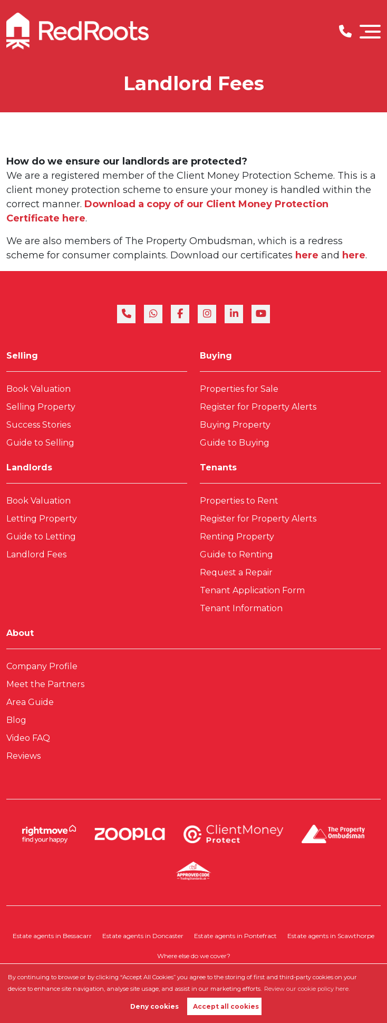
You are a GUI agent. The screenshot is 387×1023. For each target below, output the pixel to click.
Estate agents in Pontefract (235, 936)
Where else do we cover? (193, 956)
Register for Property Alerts (258, 407)
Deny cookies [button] (154, 1006)
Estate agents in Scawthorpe (330, 936)
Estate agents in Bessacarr (52, 936)
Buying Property (235, 425)
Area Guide (30, 702)
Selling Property (40, 407)
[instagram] (207, 314)
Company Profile (42, 666)
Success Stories (38, 425)
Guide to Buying (234, 443)
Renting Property (237, 537)
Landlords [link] (29, 467)
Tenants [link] (218, 467)
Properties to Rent (239, 501)
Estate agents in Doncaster (142, 936)
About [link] (20, 633)
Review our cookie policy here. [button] (307, 988)
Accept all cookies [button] (226, 1006)
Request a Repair (236, 572)
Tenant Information (241, 608)
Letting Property (41, 519)
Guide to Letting (41, 537)
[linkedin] (234, 314)
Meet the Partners (45, 684)
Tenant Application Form (252, 590)
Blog (16, 720)
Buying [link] (216, 356)
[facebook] (180, 314)
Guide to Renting (236, 554)
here (308, 255)
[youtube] (260, 314)
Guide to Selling (40, 443)
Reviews (23, 756)
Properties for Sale (239, 389)
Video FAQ (28, 738)
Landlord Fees (36, 554)
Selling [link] (22, 356)
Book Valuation (38, 389)
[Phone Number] (345, 31)
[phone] (126, 314)
